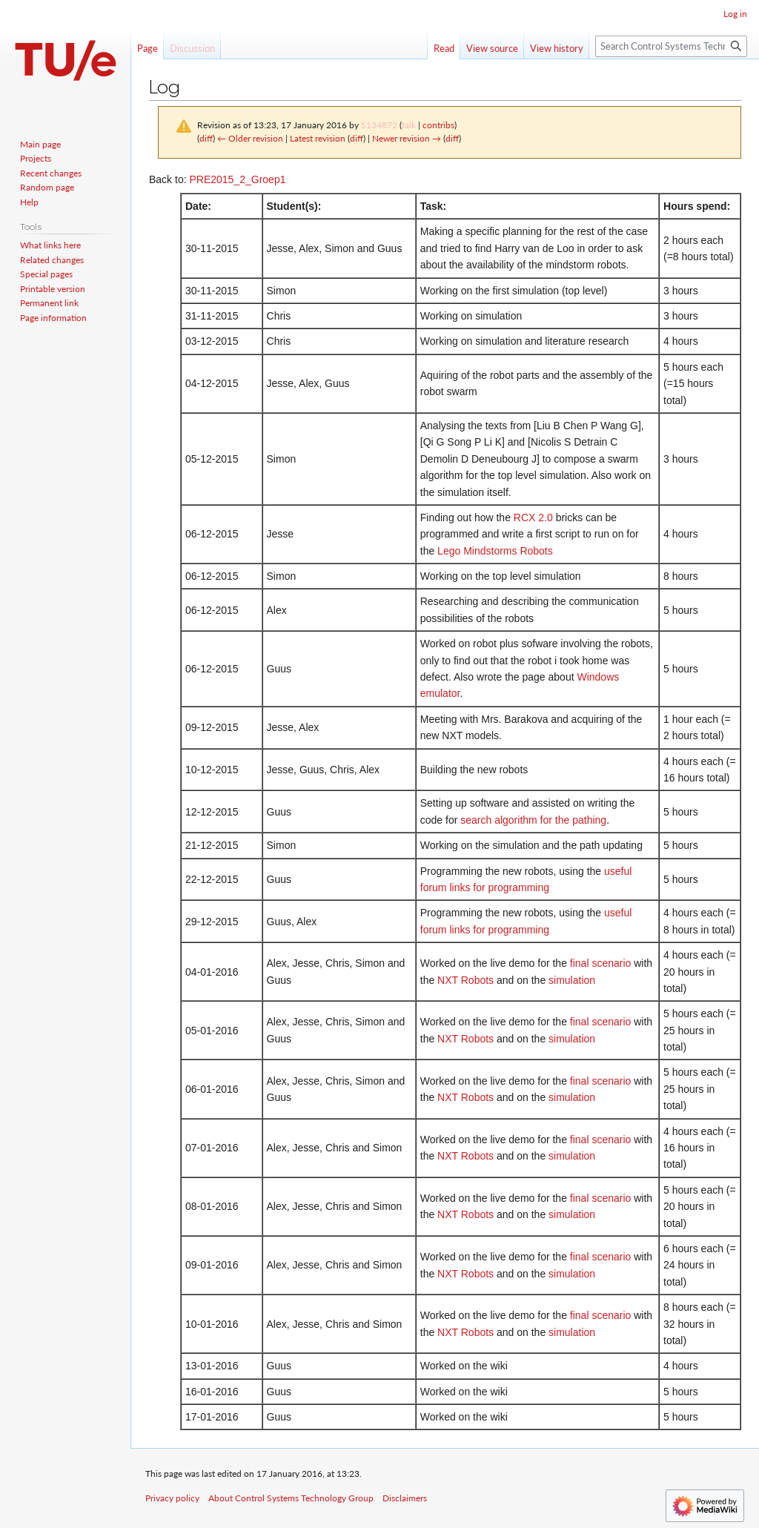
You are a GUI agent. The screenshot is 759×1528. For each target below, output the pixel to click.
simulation (571, 980)
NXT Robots (465, 980)
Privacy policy (172, 1498)
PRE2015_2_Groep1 (237, 179)
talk (409, 124)
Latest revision (317, 138)
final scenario (601, 963)
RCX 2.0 (533, 517)
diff (206, 138)
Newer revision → (406, 138)
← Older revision (250, 138)
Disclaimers (404, 1498)
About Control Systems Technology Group (291, 1498)
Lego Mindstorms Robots (495, 551)
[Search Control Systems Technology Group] (671, 46)
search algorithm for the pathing (533, 820)
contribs (438, 124)
